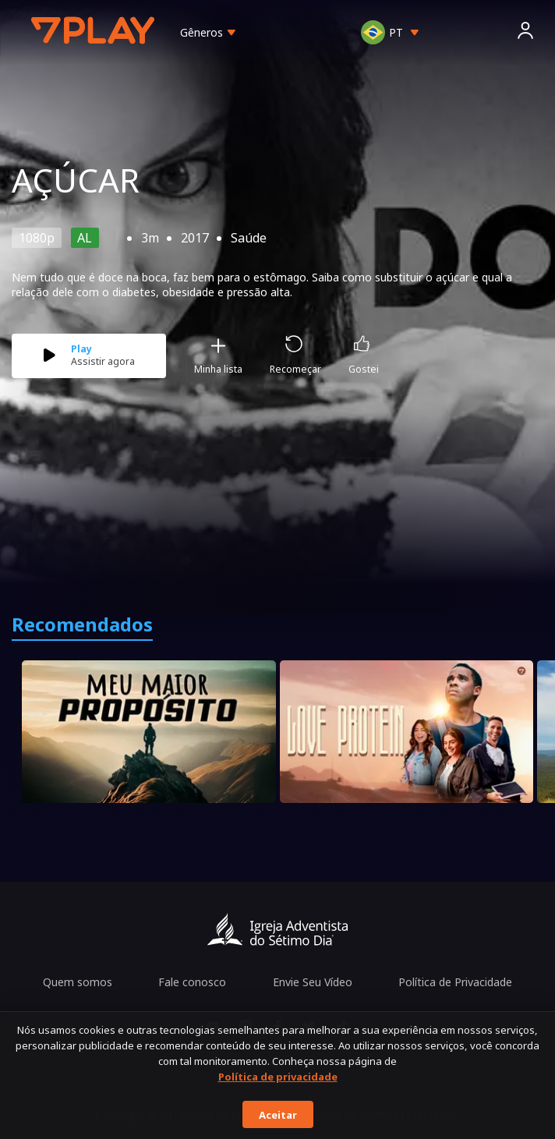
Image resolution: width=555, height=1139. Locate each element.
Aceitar (278, 1115)
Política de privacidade (278, 1077)
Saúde (249, 237)
